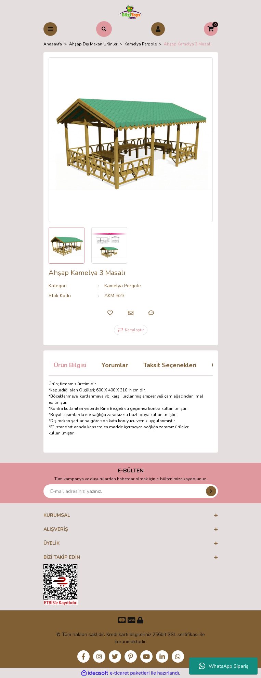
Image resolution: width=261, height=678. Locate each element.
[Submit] (211, 491)
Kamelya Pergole (122, 285)
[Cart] (211, 29)
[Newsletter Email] (130, 491)
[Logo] (130, 11)
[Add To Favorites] (110, 313)
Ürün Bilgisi (70, 365)
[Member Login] (158, 29)
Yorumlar (115, 365)
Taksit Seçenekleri (169, 365)
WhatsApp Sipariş (223, 666)
